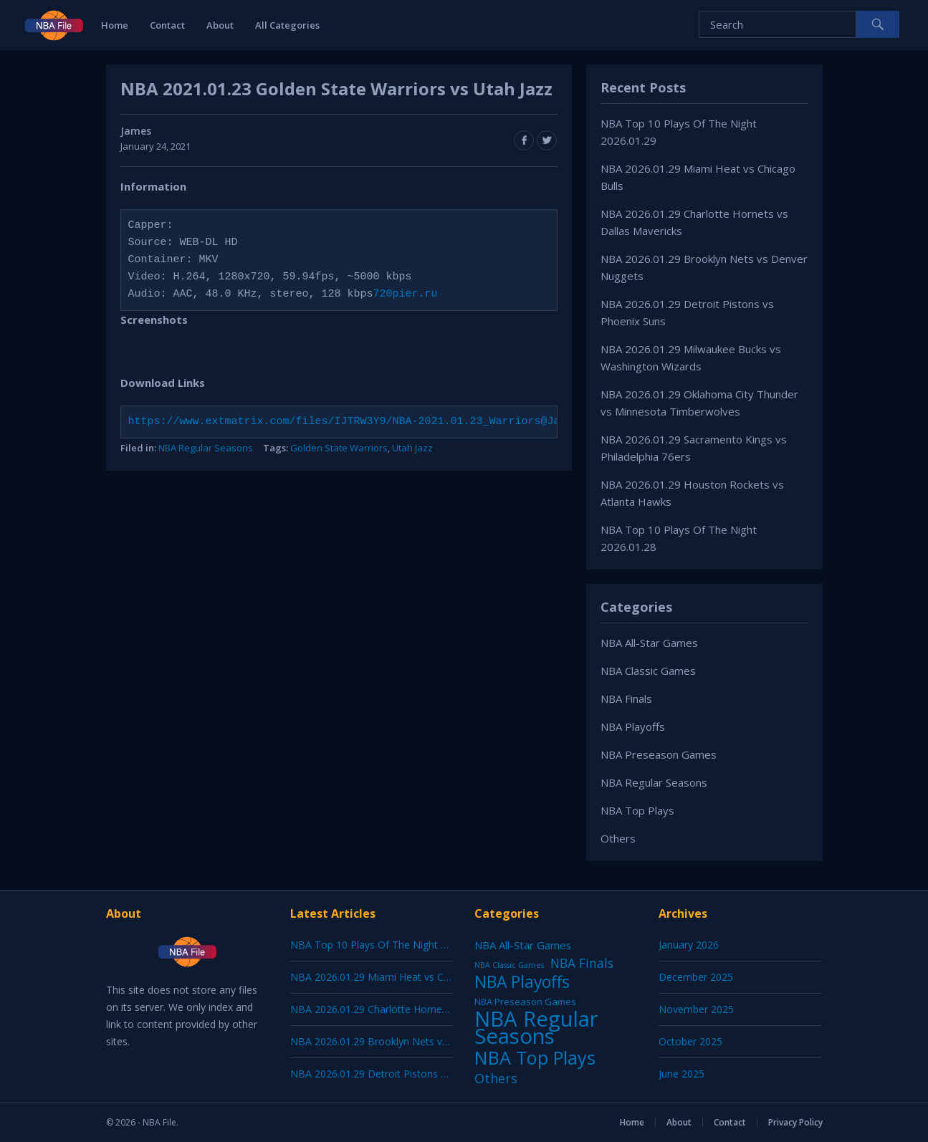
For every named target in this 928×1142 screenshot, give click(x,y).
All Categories (287, 25)
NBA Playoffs (633, 726)
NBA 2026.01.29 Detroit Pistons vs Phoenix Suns (403, 1073)
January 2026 (689, 944)
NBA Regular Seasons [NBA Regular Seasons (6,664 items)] (536, 1027)
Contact (167, 25)
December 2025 (696, 977)
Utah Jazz (412, 447)
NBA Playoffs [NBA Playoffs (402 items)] (522, 982)
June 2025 (681, 1073)
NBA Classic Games (648, 670)
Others (618, 838)
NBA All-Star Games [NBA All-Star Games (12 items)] (522, 945)
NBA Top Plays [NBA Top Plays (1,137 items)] (534, 1057)
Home (114, 25)
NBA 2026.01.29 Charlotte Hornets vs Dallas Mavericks (417, 1009)
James (135, 131)
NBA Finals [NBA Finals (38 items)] (581, 962)
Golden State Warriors (339, 447)
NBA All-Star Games (649, 642)
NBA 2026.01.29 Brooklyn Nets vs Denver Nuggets (408, 1041)
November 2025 (696, 1009)
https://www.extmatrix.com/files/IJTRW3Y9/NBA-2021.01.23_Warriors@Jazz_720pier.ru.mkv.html (415, 422)
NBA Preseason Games (659, 754)
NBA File (159, 1122)
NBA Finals (626, 698)
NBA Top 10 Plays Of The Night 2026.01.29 (390, 944)
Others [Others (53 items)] (495, 1078)
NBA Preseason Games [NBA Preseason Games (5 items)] (525, 1001)
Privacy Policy (795, 1122)
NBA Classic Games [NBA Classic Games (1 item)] (509, 965)
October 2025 (690, 1041)
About (220, 25)
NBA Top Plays (637, 810)
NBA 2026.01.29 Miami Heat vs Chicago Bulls (394, 977)
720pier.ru (405, 294)
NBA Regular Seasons (205, 447)
